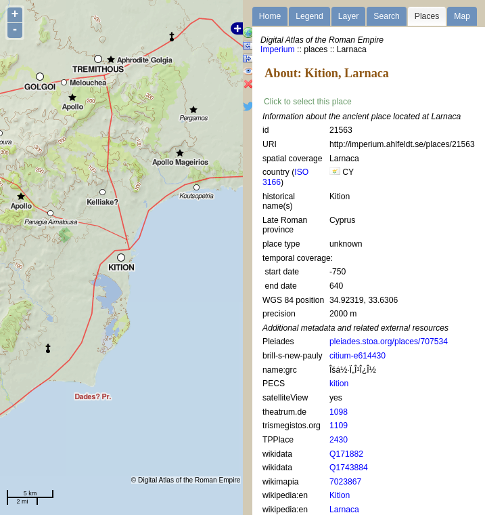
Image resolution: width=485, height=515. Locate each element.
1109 (338, 425)
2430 (338, 440)
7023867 (345, 482)
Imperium (277, 49)
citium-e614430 (357, 355)
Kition (339, 495)
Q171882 (346, 454)
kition (338, 383)
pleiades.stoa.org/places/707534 (388, 341)
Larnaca (344, 509)
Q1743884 (348, 467)
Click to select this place (308, 101)
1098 (338, 412)
